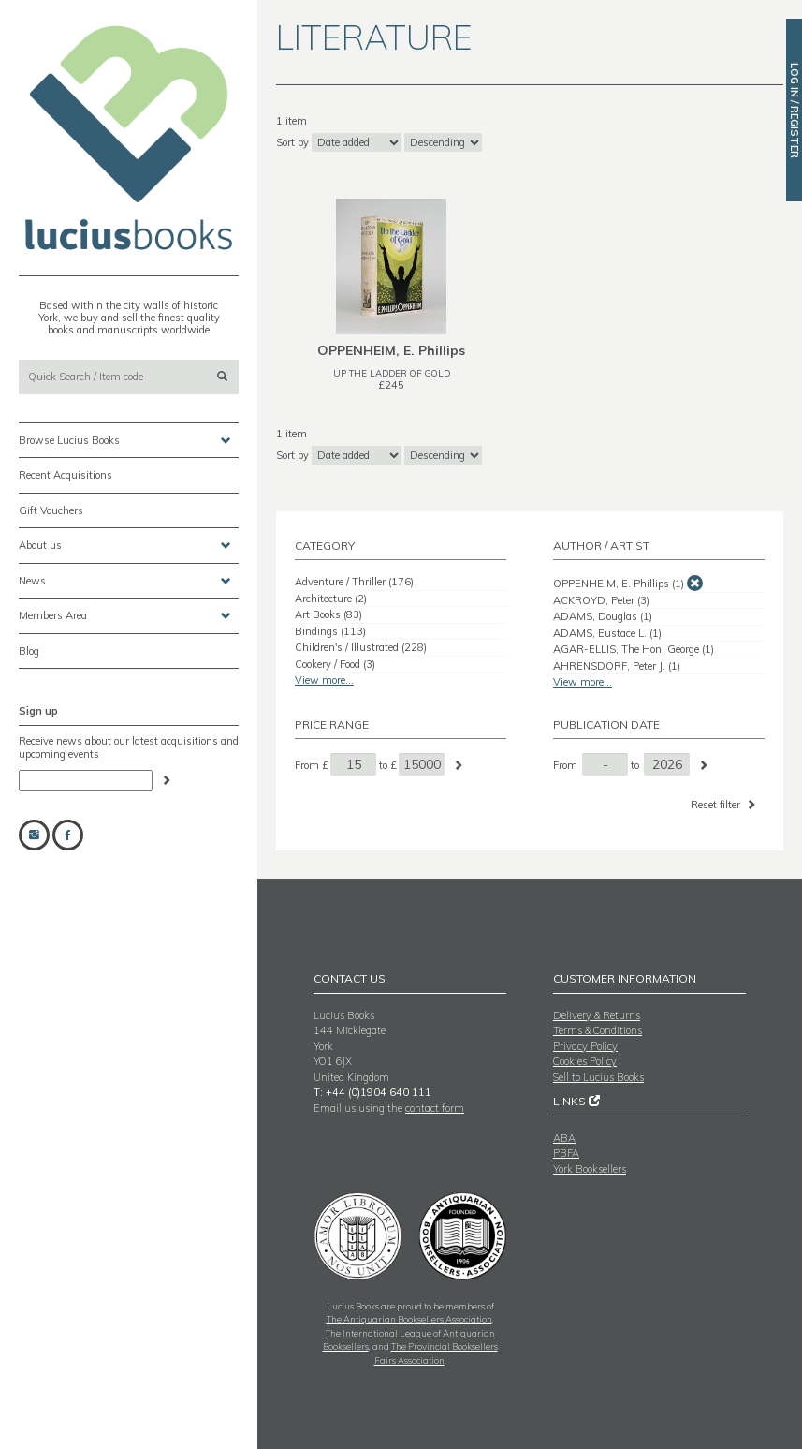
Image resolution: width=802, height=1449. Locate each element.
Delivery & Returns (596, 1015)
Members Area (125, 616)
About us (125, 546)
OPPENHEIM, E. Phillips (618, 583)
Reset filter (725, 804)
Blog (29, 651)
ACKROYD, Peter (601, 600)
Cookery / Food (335, 664)
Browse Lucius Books (125, 441)
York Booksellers (589, 1168)
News (125, 581)
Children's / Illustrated (361, 647)
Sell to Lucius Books (598, 1077)
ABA (564, 1138)
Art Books (328, 614)
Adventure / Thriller (354, 581)
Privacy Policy (585, 1046)
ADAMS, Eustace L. (607, 633)
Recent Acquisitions (65, 474)
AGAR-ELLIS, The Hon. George (633, 649)
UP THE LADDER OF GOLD (391, 372)
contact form (434, 1108)
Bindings (330, 631)
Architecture (331, 598)
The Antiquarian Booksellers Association (409, 1318)
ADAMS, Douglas (602, 616)
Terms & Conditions (597, 1030)
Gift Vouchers (51, 510)
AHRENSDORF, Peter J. (616, 666)
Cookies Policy (585, 1061)
